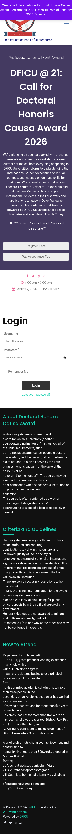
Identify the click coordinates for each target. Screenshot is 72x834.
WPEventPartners (15, 812)
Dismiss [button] (40, 14)
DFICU (32, 807)
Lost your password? (36, 394)
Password (11, 350)
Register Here (36, 246)
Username (12, 333)
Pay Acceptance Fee (36, 256)
